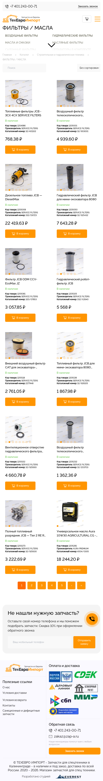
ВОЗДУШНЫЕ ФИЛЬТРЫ (21, 35)
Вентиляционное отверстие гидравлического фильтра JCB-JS (24, 450)
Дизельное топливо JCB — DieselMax (23, 197)
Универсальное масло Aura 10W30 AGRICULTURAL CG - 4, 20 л (76, 533)
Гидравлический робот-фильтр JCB (73, 281)
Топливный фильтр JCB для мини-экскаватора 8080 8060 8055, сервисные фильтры (76, 366)
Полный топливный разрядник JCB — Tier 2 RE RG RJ (25, 533)
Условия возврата (15, 700)
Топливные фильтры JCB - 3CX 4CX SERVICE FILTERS (23, 113)
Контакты (9, 705)
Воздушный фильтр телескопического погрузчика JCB (70, 113)
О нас (6, 687)
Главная (7, 54)
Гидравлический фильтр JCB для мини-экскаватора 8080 (77, 197)
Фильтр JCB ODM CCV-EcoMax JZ (21, 281)
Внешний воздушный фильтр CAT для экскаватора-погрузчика (25, 366)
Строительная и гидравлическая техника (60, 54)
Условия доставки (15, 692)
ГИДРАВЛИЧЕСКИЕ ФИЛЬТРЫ (72, 35)
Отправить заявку (84, 642)
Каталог (24, 54)
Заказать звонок (88, 6)
